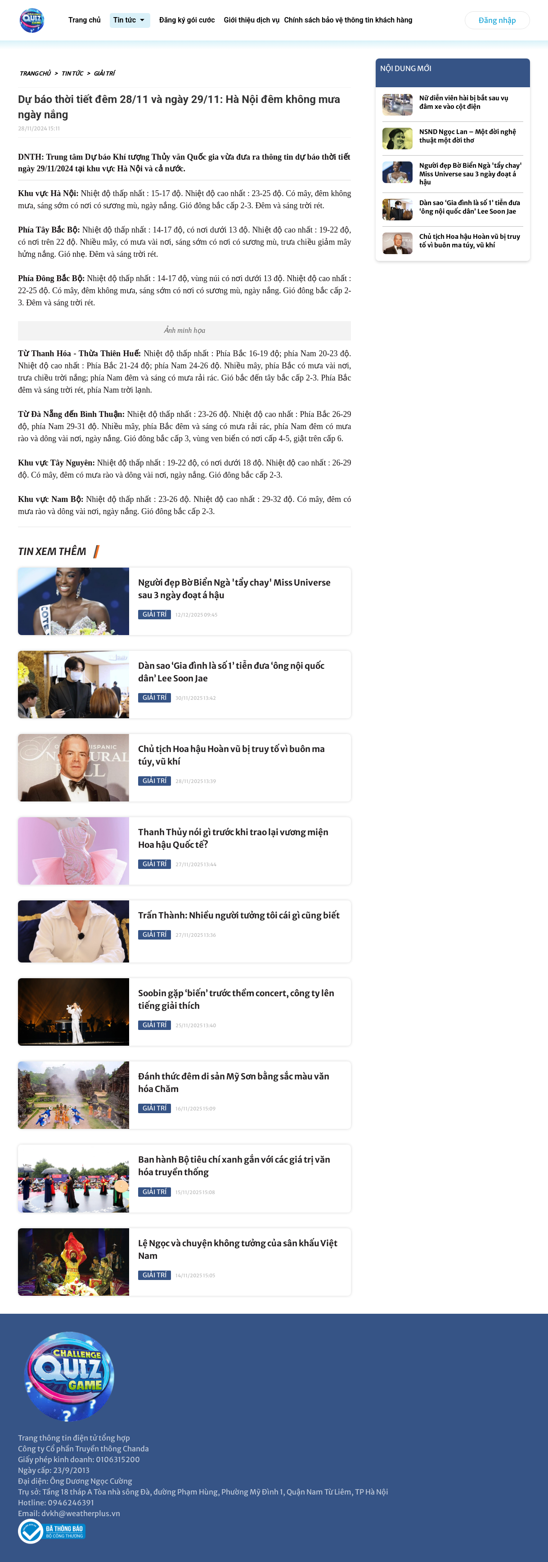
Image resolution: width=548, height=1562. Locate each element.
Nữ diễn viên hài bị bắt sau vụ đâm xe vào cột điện (463, 102)
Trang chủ (35, 73)
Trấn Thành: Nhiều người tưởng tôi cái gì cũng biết (239, 915)
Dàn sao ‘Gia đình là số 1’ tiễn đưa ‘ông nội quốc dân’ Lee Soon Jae (469, 207)
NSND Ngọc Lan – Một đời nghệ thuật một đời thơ (467, 136)
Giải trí (104, 73)
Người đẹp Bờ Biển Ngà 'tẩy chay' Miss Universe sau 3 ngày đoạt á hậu (470, 173)
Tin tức (72, 73)
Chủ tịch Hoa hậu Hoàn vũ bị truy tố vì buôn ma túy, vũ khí (469, 241)
